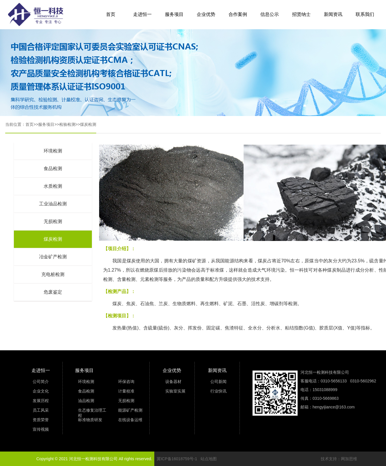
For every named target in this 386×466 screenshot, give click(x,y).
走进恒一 (142, 14)
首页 (110, 14)
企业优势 (206, 14)
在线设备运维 (130, 419)
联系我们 (365, 14)
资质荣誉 (41, 419)
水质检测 (53, 186)
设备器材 (173, 381)
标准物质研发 (90, 419)
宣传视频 (41, 429)
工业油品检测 (53, 203)
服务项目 (174, 14)
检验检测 (67, 124)
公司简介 (41, 381)
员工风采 (41, 410)
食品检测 (53, 168)
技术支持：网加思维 (339, 458)
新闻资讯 (333, 14)
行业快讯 (218, 391)
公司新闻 (218, 381)
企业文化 (41, 391)
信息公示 (269, 14)
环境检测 (53, 150)
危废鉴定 (53, 292)
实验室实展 (175, 391)
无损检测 (53, 221)
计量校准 (126, 391)
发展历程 (41, 400)
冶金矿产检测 (53, 256)
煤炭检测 (88, 124)
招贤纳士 (301, 14)
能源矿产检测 (130, 410)
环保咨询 (126, 381)
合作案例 (238, 14)
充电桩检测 (52, 274)
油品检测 (86, 400)
